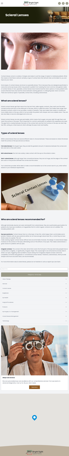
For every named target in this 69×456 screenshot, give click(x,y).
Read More (34, 387)
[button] (2, 3)
